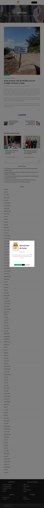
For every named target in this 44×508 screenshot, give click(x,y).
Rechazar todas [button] (27, 264)
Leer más (16, 264)
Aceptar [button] (20, 264)
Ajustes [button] (23, 264)
